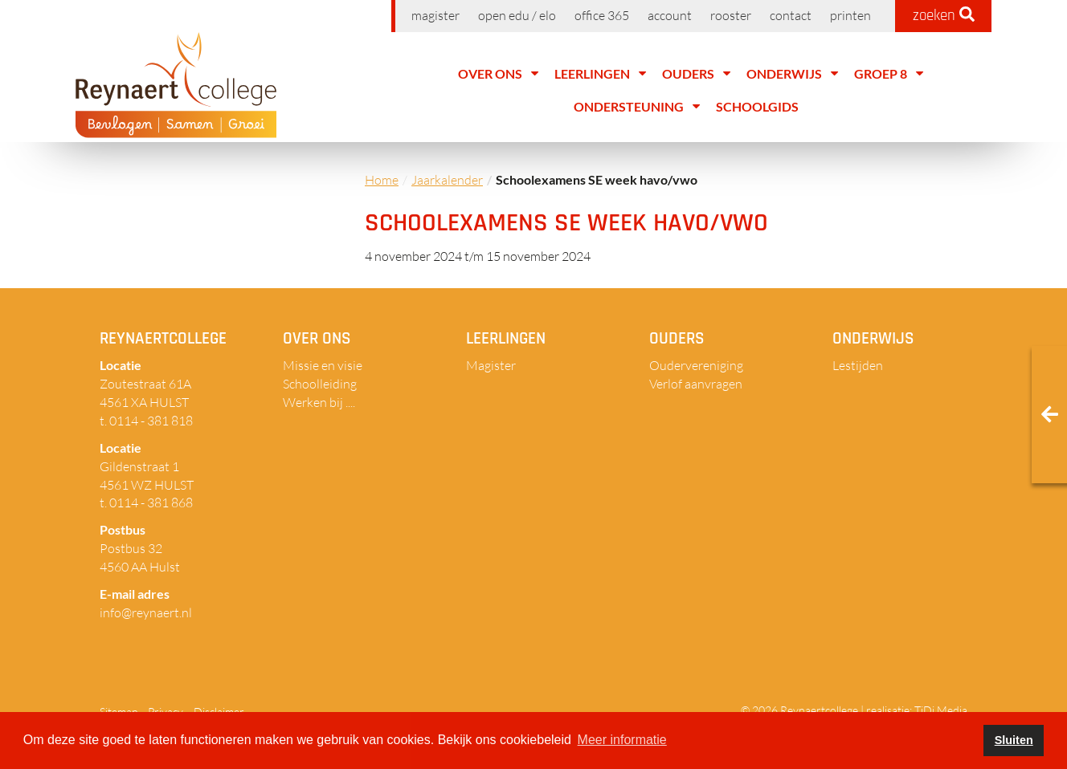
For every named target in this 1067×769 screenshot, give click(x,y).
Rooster (730, 15)
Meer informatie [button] (622, 740)
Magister (435, 15)
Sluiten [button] (1014, 740)
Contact (790, 15)
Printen (850, 15)
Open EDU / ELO (517, 15)
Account (670, 15)
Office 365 (601, 15)
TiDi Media (940, 710)
